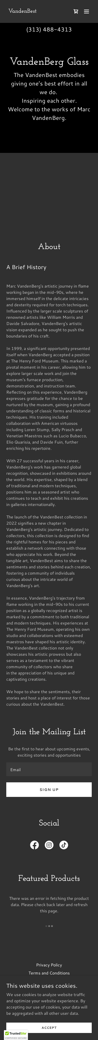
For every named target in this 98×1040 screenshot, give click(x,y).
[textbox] (49, 769)
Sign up (49, 789)
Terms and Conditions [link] (49, 973)
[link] (22, 11)
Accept (49, 1027)
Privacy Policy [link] (49, 965)
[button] (86, 11)
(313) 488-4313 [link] (49, 29)
